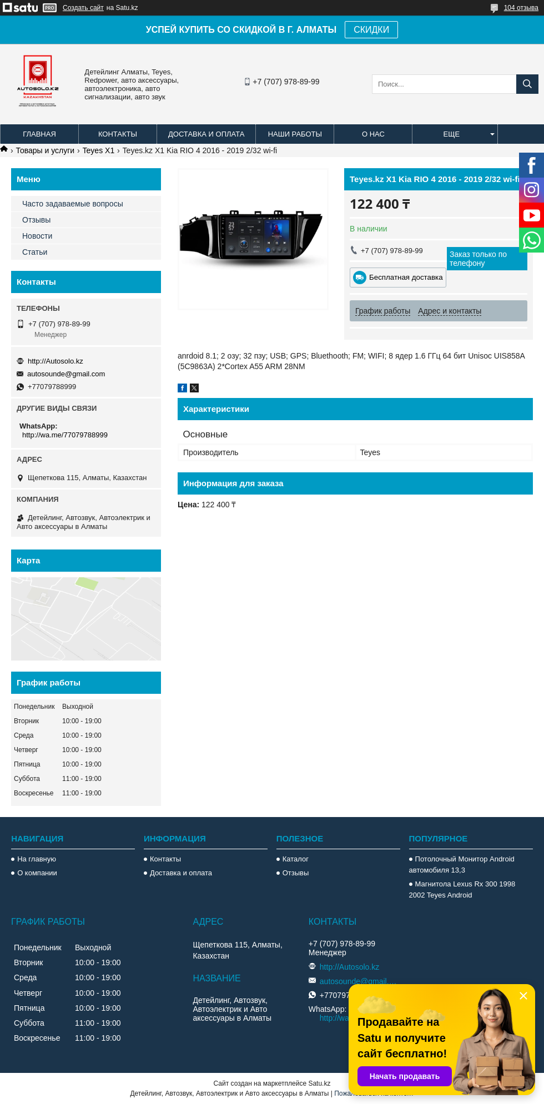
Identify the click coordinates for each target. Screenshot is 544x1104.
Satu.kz (319, 1083)
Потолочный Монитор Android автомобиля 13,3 (462, 864)
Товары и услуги (45, 150)
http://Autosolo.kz (55, 361)
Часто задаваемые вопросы (72, 203)
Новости (37, 235)
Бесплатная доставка (406, 277)
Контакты (117, 134)
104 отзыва (521, 8)
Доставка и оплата (206, 134)
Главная (39, 134)
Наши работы (295, 134)
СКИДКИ (371, 29)
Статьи (34, 252)
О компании (37, 873)
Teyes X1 (99, 150)
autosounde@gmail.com (66, 374)
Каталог (296, 859)
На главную (36, 859)
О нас (373, 134)
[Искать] (527, 84)
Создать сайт (83, 8)
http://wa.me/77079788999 (65, 435)
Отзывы (36, 219)
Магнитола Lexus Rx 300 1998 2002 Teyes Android (462, 889)
